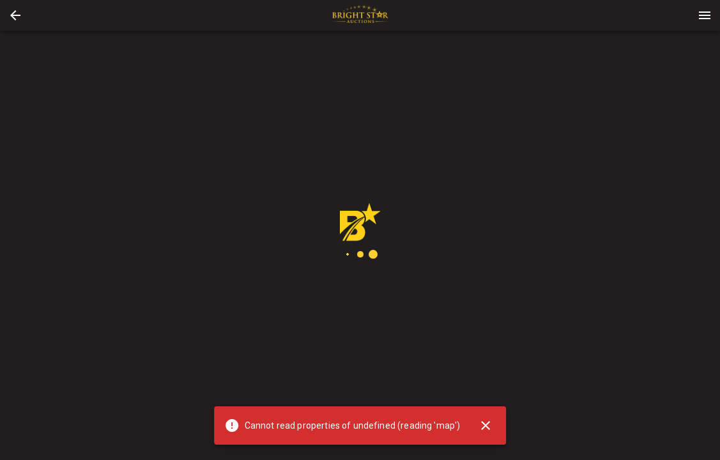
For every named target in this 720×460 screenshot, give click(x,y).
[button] (15, 15)
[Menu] (704, 15)
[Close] (485, 425)
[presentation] (360, 15)
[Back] (15, 15)
